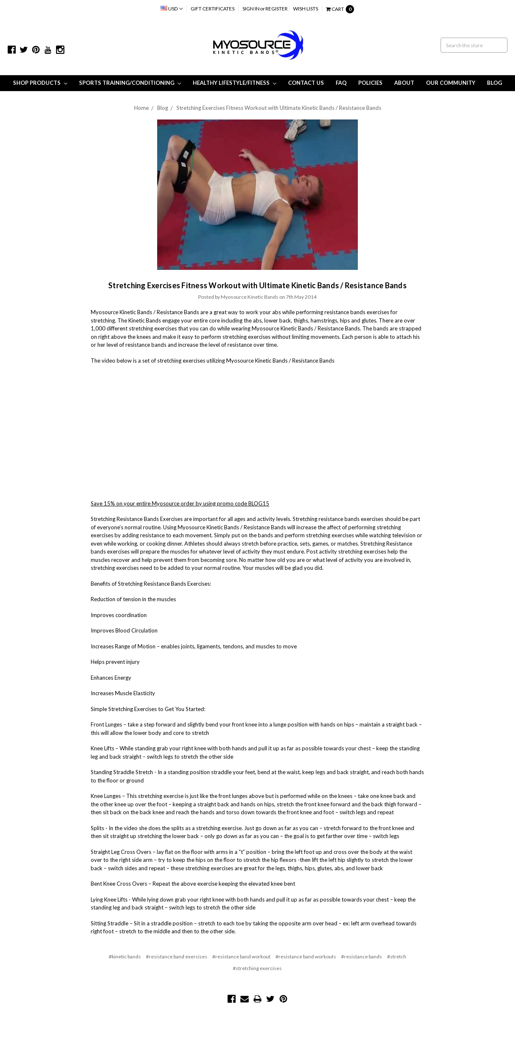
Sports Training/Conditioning (130, 82)
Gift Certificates (213, 8)
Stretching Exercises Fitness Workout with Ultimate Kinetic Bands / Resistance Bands (278, 107)
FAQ (341, 82)
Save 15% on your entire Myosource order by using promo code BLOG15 (180, 503)
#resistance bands (361, 956)
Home (141, 107)
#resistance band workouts (305, 956)
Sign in (251, 8)
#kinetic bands (125, 956)
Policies (370, 82)
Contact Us (306, 82)
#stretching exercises (257, 968)
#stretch (396, 956)
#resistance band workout (241, 956)
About (404, 82)
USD (172, 8)
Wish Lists (305, 8)
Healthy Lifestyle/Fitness (234, 82)
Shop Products (40, 82)
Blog (494, 82)
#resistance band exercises (176, 956)
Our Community (450, 82)
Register (276, 8)
